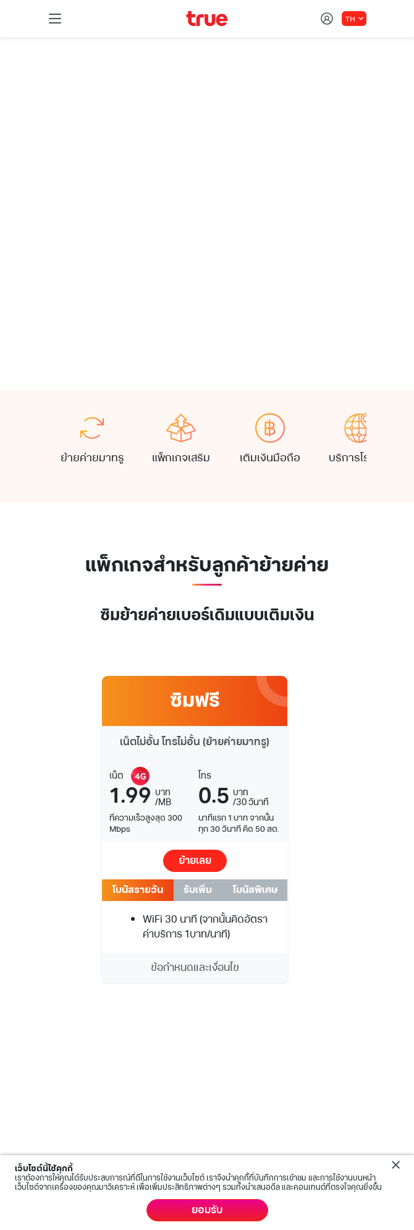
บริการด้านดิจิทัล (85, 1011)
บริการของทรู (78, 981)
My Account (76, 1072)
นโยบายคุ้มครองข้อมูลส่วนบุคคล (266, 1154)
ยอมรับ (207, 1210)
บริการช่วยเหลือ (83, 1041)
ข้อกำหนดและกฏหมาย (124, 1154)
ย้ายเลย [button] (195, 626)
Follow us (69, 929)
